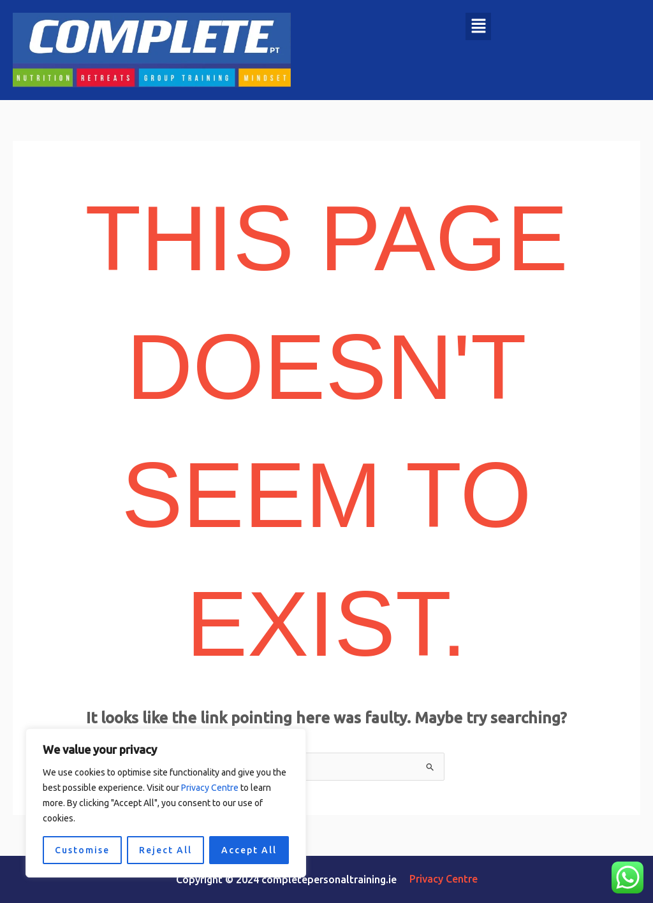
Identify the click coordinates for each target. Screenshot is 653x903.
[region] (166, 803)
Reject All (165, 850)
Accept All (249, 850)
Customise (82, 850)
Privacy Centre (209, 788)
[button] (478, 26)
